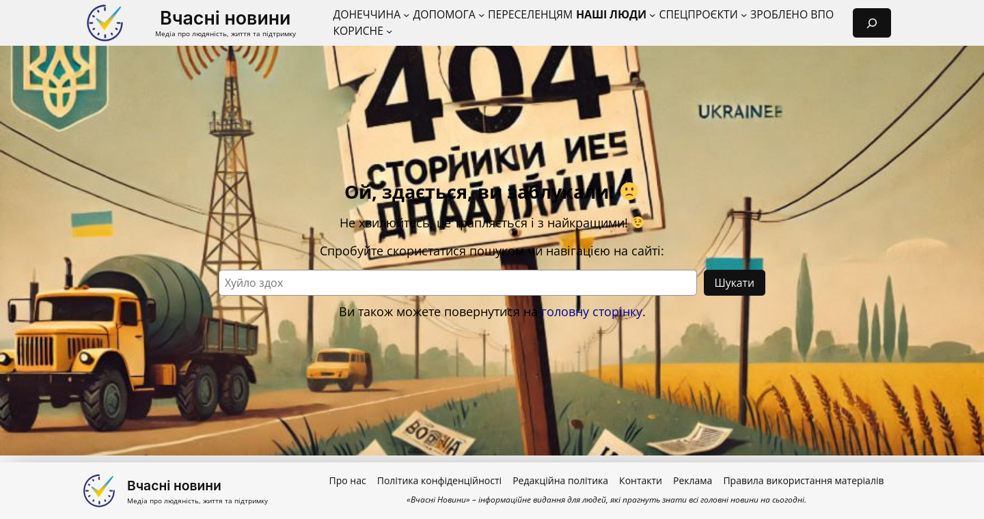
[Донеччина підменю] (406, 15)
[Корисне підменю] (389, 31)
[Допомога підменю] (481, 15)
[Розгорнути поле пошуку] (872, 23)
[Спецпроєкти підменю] (744, 15)
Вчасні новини (225, 18)
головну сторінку (591, 311)
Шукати (734, 282)
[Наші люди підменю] (652, 15)
